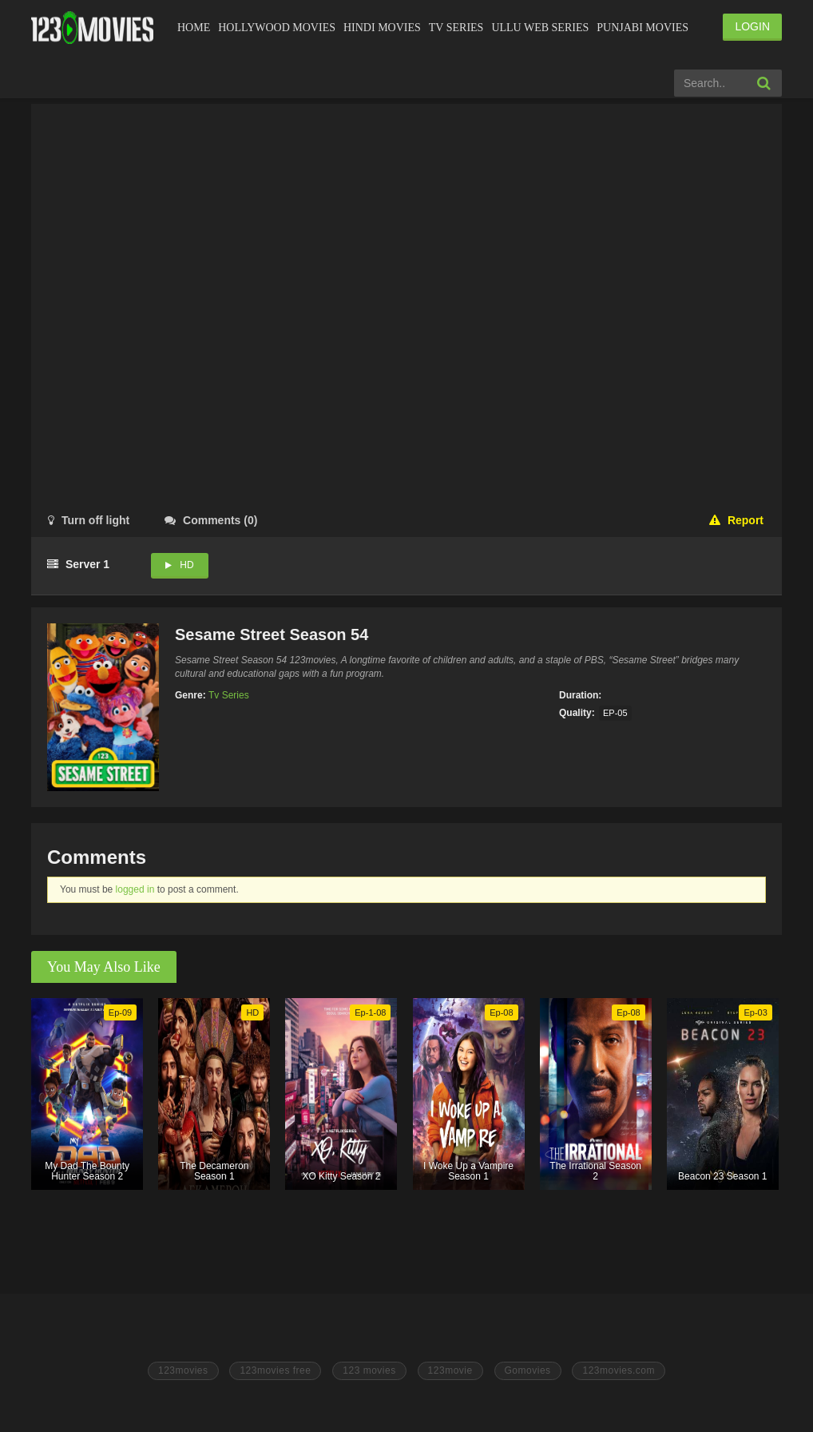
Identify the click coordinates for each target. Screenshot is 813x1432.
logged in (135, 889)
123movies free (275, 1370)
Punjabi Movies (642, 28)
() (211, 520)
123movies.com (618, 1370)
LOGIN (752, 26)
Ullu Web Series (540, 28)
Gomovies (528, 1370)
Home (193, 28)
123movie (450, 1370)
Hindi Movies (382, 28)
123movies (183, 1370)
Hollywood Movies (276, 28)
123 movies (369, 1370)
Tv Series (456, 28)
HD (186, 565)
